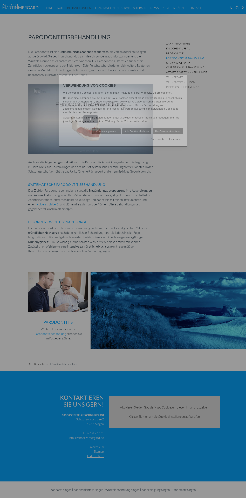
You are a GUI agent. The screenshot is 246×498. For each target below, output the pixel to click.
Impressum (175, 139)
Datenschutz (157, 139)
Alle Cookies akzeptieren (168, 131)
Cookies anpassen (106, 131)
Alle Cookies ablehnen (137, 131)
